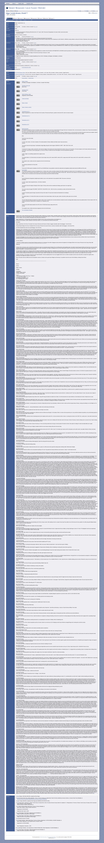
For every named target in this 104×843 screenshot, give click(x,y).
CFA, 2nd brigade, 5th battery (27, 210)
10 (35, 76)
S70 (18, 802)
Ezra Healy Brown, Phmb (20, 72)
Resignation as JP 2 (25, 124)
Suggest (51, 18)
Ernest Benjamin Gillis (26, 67)
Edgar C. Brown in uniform (26, 107)
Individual (9, 18)
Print (91, 13)
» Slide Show (8, 83)
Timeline (40, 18)
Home (8, 10)
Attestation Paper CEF (26, 85)
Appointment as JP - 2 (26, 115)
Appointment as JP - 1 (26, 111)
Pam (54, 837)
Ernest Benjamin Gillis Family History (27, 8)
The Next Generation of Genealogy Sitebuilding (47, 836)
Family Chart (30, 78)
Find (80, 10)
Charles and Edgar (25, 98)
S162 (18, 798)
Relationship (34, 18)
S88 (18, 818)
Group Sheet (24, 78)
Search (13, 10)
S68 (18, 800)
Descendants (27, 18)
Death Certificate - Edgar (26, 94)
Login (17, 10)
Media (87, 10)
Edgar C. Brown (25, 81)
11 (93, 793)
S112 (18, 796)
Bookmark (95, 13)
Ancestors (20, 18)
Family (15, 18)
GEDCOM (46, 18)
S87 (18, 812)
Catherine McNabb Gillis (20, 74)
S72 (18, 820)
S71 (18, 806)
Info (94, 10)
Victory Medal (24, 170)
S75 (18, 827)
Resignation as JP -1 (25, 120)
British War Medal (25, 128)
